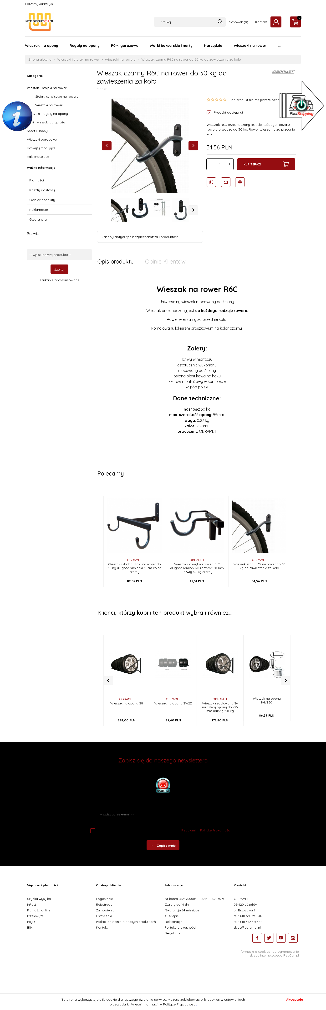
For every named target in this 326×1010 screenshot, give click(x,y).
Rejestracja (104, 904)
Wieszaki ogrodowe (42, 139)
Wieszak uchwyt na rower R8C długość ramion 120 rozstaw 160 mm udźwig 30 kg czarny (197, 568)
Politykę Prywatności (215, 830)
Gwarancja (38, 219)
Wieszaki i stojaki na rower (46, 88)
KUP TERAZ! (266, 164)
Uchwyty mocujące (41, 148)
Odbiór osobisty (42, 200)
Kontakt (261, 22)
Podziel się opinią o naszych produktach (126, 922)
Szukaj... (33, 233)
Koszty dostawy (42, 190)
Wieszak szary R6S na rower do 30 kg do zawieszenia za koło (259, 566)
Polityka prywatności (180, 927)
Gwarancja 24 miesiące (182, 910)
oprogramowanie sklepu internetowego (274, 953)
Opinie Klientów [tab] (165, 261)
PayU (31, 922)
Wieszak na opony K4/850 (267, 700)
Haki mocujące (38, 157)
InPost (31, 904)
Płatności (36, 180)
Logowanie (104, 899)
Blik (29, 927)
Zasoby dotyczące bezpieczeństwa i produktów (140, 237)
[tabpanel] (196, 364)
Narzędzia (213, 45)
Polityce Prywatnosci (179, 1004)
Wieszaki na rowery (49, 105)
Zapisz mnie (163, 845)
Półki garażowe (124, 45)
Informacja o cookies (254, 951)
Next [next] (193, 210)
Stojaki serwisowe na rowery (56, 96)
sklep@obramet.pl (247, 927)
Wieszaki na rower (250, 45)
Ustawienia (104, 916)
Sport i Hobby (37, 131)
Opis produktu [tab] (115, 261)
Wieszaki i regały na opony (47, 114)
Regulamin (189, 830)
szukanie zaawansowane (59, 280)
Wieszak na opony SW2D (173, 703)
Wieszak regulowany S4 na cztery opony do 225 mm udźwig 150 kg (220, 707)
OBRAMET (134, 560)
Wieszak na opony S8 (126, 703)
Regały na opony (85, 45)
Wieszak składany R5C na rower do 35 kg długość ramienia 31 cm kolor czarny (134, 568)
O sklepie (172, 916)
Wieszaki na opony (41, 45)
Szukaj (59, 269)
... (279, 45)
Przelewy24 (35, 916)
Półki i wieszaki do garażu (46, 122)
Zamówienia (105, 910)
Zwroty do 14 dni (177, 904)
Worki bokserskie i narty (171, 45)
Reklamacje (38, 209)
